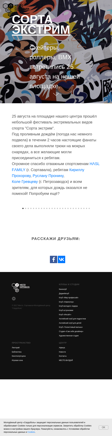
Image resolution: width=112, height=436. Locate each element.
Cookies (31, 432)
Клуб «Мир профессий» (68, 354)
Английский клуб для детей (70, 380)
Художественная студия (69, 392)
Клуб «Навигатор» (66, 359)
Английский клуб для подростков (72, 375)
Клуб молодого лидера (68, 363)
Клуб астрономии (66, 367)
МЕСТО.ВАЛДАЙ (66, 417)
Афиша (62, 404)
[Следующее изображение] (106, 232)
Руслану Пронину (48, 175)
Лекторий (16, 404)
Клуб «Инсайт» (65, 371)
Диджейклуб (64, 350)
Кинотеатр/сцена (19, 413)
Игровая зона (17, 417)
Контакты (63, 413)
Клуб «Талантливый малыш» (71, 384)
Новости (62, 408)
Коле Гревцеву (25, 181)
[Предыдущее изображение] (6, 232)
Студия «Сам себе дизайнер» (71, 388)
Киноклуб (63, 346)
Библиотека (16, 408)
